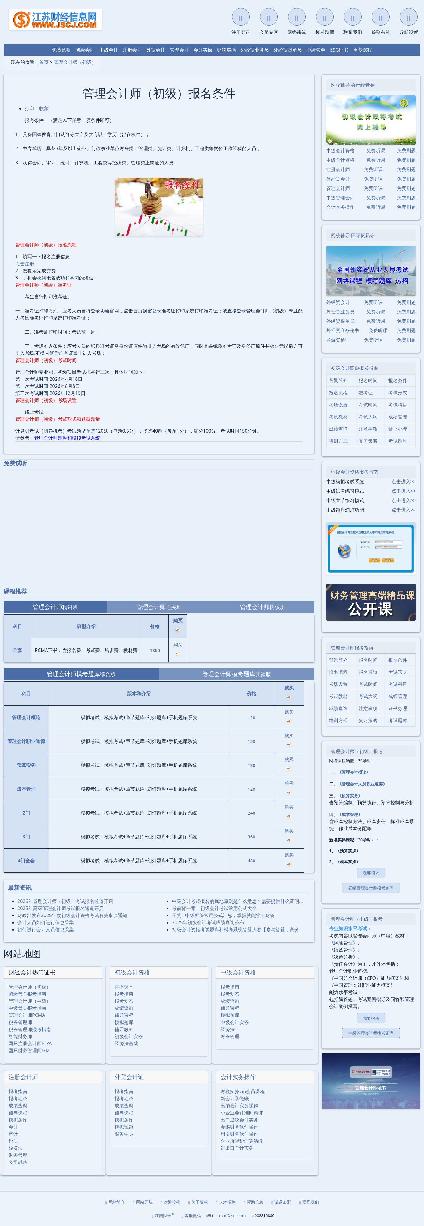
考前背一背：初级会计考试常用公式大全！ (216, 908)
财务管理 (230, 1036)
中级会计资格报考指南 (354, 472)
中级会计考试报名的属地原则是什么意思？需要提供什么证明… (237, 901)
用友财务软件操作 (239, 1134)
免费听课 (375, 150)
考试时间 (368, 404)
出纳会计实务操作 (239, 1105)
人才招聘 (226, 1202)
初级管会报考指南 (27, 994)
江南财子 (163, 1215)
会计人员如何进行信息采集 (45, 922)
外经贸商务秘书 (342, 330)
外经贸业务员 (255, 50)
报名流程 (338, 392)
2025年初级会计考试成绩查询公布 (208, 922)
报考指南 (124, 994)
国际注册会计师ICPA (30, 1043)
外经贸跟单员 (288, 50)
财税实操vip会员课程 (243, 1091)
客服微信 (191, 1215)
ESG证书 (339, 50)
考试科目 (397, 404)
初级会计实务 (129, 1036)
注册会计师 (23, 1077)
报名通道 (368, 672)
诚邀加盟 (281, 1202)
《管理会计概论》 (353, 772)
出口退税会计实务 (239, 1119)
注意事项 (368, 429)
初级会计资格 (132, 972)
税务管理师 (20, 1022)
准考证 (366, 392)
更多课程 (362, 50)
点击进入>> (404, 481)
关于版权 (198, 1202)
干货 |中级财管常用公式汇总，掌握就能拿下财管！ (225, 915)
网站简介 (115, 1202)
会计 (13, 1127)
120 (251, 717)
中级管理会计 (340, 197)
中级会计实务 (235, 1022)
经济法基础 (126, 1043)
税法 (13, 1141)
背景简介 (338, 380)
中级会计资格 (238, 972)
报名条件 (397, 380)
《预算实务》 (349, 795)
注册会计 (132, 50)
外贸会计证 (129, 1077)
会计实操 (202, 50)
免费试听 (61, 50)
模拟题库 (124, 1022)
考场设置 (338, 404)
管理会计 (179, 50)
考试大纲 (368, 416)
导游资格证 (338, 340)
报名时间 (368, 380)
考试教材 (338, 416)
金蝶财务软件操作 (239, 1127)
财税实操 (226, 50)
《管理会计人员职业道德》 (362, 784)
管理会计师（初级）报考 (357, 751)
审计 (13, 1134)
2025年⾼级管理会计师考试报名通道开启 (60, 908)
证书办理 (397, 429)
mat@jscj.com (232, 1215)
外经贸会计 (338, 179)
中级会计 (108, 50)
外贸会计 (155, 50)
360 (251, 837)
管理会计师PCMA (27, 1015)
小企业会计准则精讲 (242, 1112)
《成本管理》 (349, 814)
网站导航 (143, 1202)
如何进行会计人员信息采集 (45, 929)
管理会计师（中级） (30, 1001)
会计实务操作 (238, 1077)
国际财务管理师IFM (29, 1050)
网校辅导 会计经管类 (353, 85)
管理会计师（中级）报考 (357, 919)
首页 (44, 62)
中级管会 (316, 50)
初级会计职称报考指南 (354, 368)
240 (251, 813)
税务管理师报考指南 (30, 1029)
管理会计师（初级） (75, 62)
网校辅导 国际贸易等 (353, 235)
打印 (29, 108)
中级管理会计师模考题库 (371, 1033)
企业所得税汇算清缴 (242, 1141)
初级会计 (85, 50)
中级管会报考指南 (27, 1008)
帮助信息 (253, 1202)
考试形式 (397, 392)
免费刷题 (406, 150)
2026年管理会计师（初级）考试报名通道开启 (65, 901)
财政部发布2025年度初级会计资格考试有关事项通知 (72, 915)
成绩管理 (397, 416)
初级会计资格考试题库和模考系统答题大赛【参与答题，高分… (237, 929)
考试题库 (397, 441)
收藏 (44, 108)
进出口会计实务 (237, 1148)
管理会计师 (338, 188)
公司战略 (18, 1162)
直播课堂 (124, 987)
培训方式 (338, 441)
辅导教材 (124, 1029)
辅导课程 (124, 1015)
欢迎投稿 (170, 1202)
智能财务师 (20, 1036)
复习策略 (368, 441)
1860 (155, 650)
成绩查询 (124, 1008)
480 (251, 860)
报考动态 (124, 1001)
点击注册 (24, 263)
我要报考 (371, 873)
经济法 (228, 1029)
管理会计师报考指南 (352, 647)
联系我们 (309, 1202)
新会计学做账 (235, 1098)
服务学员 (124, 1134)
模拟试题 (124, 1127)
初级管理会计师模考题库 (371, 888)
